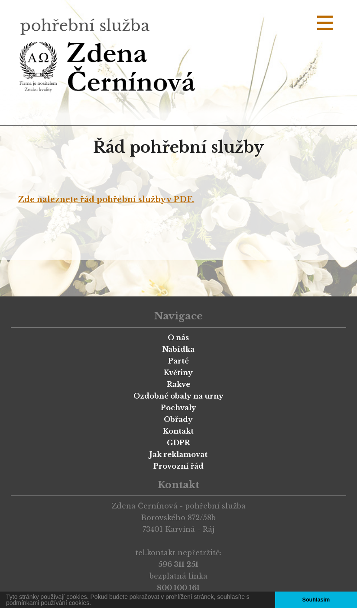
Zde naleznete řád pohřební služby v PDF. (106, 199)
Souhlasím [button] (316, 600)
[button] (94, 603)
